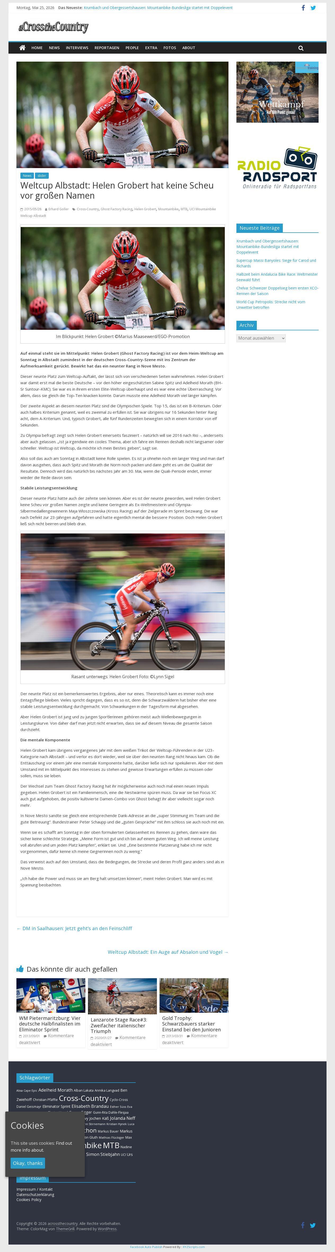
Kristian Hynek (117, 1124)
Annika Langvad (107, 1090)
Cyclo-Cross (119, 1099)
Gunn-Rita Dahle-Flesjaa (111, 1112)
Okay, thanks (28, 1163)
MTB (184, 209)
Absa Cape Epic (26, 1090)
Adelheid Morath (55, 1090)
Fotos (170, 47)
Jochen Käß (99, 1118)
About (188, 47)
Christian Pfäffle (45, 1099)
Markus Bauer (108, 1131)
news (54, 47)
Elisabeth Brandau (90, 1106)
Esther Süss (118, 1107)
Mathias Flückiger (111, 1137)
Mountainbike (168, 209)
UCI (123, 1154)
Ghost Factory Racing (116, 209)
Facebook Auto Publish (146, 1247)
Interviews (77, 47)
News (27, 175)
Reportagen (107, 47)
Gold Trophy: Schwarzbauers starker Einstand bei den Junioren (191, 1024)
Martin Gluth (88, 1137)
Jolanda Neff (122, 1118)
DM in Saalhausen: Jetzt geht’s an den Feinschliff (74, 928)
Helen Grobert (145, 209)
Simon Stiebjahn (103, 1154)
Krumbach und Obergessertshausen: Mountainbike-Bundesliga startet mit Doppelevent (158, 7)
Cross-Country (88, 209)
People (132, 47)
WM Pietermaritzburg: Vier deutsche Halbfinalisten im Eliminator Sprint (50, 1024)
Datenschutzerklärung (35, 1194)
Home (37, 47)
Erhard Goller (59, 209)
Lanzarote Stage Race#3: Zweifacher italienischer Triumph (119, 1025)
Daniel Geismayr (28, 1106)
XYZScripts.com (194, 1247)
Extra (151, 47)
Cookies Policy (28, 1199)
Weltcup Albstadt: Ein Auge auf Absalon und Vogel (168, 952)
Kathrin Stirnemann (91, 1124)
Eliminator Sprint (56, 1106)
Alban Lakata (84, 1090)
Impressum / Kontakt (34, 1189)
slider (42, 175)
